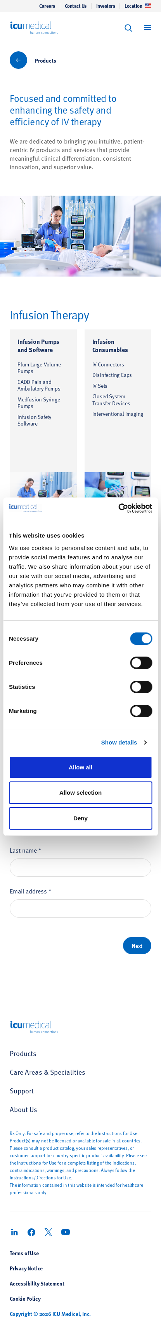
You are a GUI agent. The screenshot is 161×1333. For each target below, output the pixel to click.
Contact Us (76, 6)
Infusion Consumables (110, 345)
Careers (47, 6)
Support (22, 1090)
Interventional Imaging (118, 413)
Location (138, 6)
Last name (26, 849)
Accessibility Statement (37, 1283)
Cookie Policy (25, 1298)
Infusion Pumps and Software (38, 345)
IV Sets (100, 385)
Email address (31, 890)
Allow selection (80, 792)
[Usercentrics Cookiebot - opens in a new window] (118, 508)
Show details (119, 742)
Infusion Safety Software (34, 420)
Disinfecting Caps (112, 374)
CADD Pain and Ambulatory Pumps (39, 385)
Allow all (80, 767)
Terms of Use (24, 1253)
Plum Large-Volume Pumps (39, 368)
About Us (23, 1109)
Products (45, 60)
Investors (105, 6)
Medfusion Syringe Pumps (38, 403)
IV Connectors (108, 364)
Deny (80, 818)
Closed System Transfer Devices (111, 399)
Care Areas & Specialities (47, 1072)
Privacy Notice (26, 1268)
